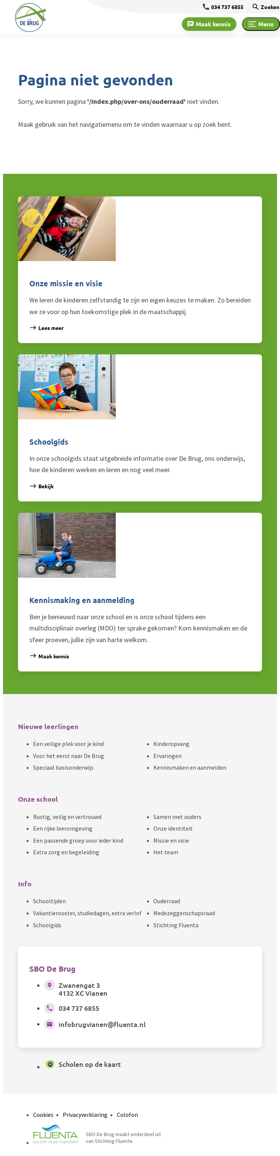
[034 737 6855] (223, 6)
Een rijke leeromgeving (62, 828)
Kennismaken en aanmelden (189, 767)
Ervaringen (167, 756)
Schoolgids (47, 925)
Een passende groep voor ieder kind (78, 840)
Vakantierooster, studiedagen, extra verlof (87, 913)
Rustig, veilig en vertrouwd (67, 816)
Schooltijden (49, 901)
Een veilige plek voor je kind (68, 743)
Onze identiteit (173, 828)
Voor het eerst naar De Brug (68, 756)
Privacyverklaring (85, 1114)
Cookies (43, 1114)
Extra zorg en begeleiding (66, 852)
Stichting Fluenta (175, 925)
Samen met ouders (177, 816)
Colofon (127, 1114)
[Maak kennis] (209, 24)
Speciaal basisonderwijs (63, 767)
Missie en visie (171, 840)
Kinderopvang (171, 743)
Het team (165, 852)
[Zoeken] (266, 6)
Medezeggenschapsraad (184, 913)
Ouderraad (166, 901)
